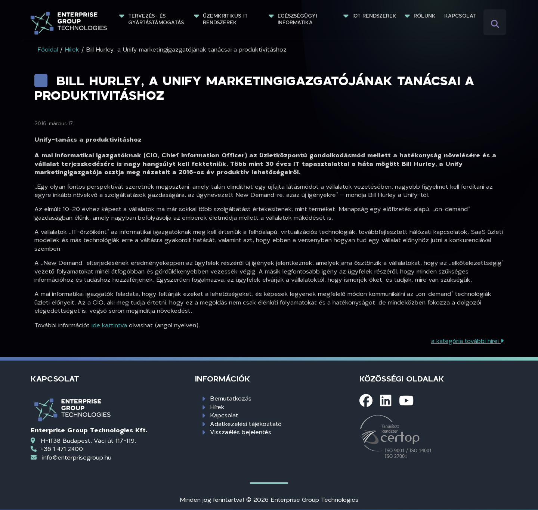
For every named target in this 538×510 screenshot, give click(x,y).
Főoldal (47, 49)
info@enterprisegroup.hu (76, 457)
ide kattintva (109, 324)
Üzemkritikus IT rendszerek (226, 19)
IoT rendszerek (374, 15)
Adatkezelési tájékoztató (246, 423)
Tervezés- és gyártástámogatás (156, 19)
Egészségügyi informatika (298, 19)
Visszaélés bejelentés (240, 431)
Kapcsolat (460, 15)
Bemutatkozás (230, 398)
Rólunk (425, 15)
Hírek (217, 406)
